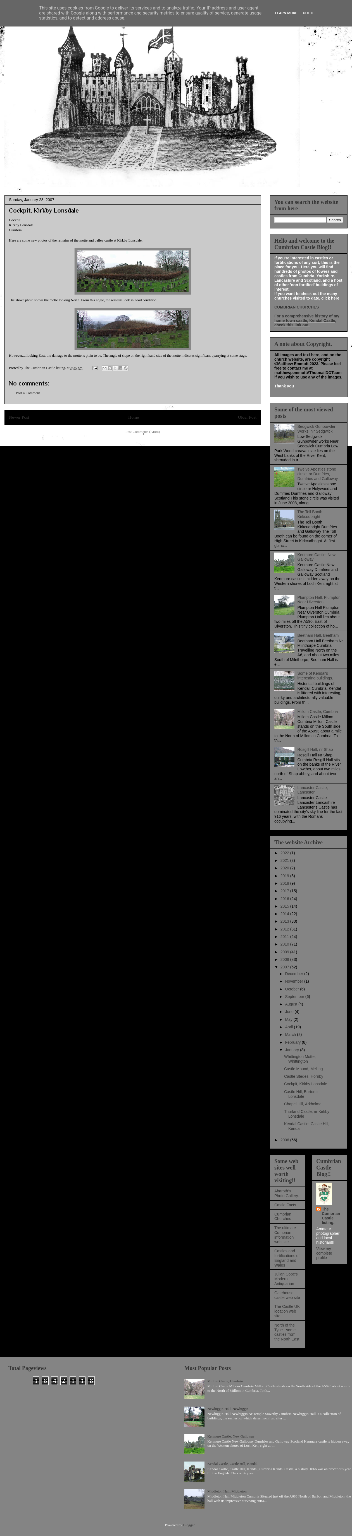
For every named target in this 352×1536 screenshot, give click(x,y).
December (294, 973)
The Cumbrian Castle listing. (331, 1216)
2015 (285, 906)
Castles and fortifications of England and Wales (286, 1258)
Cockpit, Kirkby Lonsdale (305, 1084)
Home (133, 417)
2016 (285, 898)
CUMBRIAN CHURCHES (296, 307)
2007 (285, 967)
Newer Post (19, 417)
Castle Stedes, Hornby (303, 1076)
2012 (285, 929)
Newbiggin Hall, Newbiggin (228, 1409)
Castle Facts (285, 1205)
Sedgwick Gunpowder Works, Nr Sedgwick (317, 428)
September (295, 996)
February (293, 1042)
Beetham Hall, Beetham (318, 635)
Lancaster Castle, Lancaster (313, 790)
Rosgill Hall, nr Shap (315, 749)
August (291, 1004)
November (294, 981)
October (292, 989)
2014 (285, 914)
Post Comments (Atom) (142, 432)
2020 (285, 868)
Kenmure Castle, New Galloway (231, 1436)
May (289, 1019)
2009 (285, 952)
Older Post (247, 417)
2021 (285, 860)
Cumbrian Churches (282, 1216)
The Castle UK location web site (287, 1311)
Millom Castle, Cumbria (318, 711)
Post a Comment (28, 393)
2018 (285, 883)
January (292, 1050)
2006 (285, 1140)
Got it (308, 13)
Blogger (188, 1525)
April (289, 1027)
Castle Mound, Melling (303, 1069)
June (289, 1011)
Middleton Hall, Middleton (226, 1491)
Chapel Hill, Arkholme (303, 1104)
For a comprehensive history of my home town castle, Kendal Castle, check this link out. (306, 320)
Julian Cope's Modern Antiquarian (286, 1279)
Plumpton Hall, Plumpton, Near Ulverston (320, 599)
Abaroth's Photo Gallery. (286, 1193)
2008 (285, 959)
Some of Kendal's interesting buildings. (315, 675)
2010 (285, 944)
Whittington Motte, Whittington (300, 1059)
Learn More (286, 13)
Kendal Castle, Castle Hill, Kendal (232, 1464)
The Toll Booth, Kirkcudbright (311, 514)
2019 (285, 876)
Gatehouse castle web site (287, 1295)
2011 (285, 936)
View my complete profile (324, 1253)
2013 (285, 921)
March (291, 1034)
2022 (285, 853)
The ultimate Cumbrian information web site (285, 1235)
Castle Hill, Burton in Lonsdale (302, 1094)
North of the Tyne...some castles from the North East (286, 1332)
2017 (285, 891)
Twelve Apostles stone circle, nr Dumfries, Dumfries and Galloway (318, 474)
